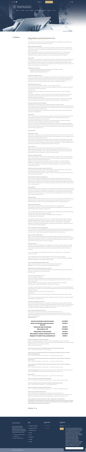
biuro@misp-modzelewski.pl (18, 438)
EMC (22, 450)
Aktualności (16, 37)
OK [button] (74, 448)
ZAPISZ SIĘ (62, 428)
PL (52, 10)
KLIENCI (22, 10)
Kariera (39, 2)
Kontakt (30, 439)
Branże (30, 432)
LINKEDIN (47, 428)
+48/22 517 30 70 (16, 436)
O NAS (27, 10)
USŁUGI (17, 10)
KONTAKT (44, 10)
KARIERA (31, 10)
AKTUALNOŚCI (38, 10)
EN (54, 10)
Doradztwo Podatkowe (33, 425)
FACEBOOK (48, 425)
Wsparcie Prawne (32, 430)
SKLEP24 (49, 10)
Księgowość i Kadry (33, 428)
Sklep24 (30, 441)
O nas (30, 434)
